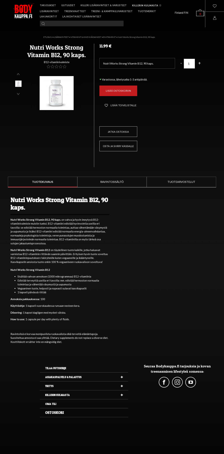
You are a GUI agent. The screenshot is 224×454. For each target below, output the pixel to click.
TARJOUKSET (48, 5)
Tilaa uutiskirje (55, 368)
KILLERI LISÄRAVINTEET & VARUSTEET (104, 5)
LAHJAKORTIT (48, 16)
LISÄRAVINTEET (49, 11)
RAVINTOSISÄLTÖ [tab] (112, 181)
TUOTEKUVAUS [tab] (42, 181)
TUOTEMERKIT (147, 11)
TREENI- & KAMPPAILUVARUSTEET (112, 11)
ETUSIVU (47, 37)
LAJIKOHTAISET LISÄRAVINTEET (82, 16)
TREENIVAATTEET (75, 11)
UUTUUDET (68, 5)
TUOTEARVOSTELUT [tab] (181, 181)
